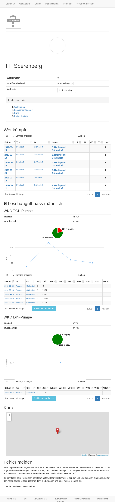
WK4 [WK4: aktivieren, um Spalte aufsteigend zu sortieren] (79, 281)
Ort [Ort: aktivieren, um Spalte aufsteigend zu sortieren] (35, 142)
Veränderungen (40, 499)
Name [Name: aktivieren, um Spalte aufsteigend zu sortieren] (55, 142)
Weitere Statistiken (86, 4)
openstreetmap (102, 455)
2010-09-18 (9, 290)
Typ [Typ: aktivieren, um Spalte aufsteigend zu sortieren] (18, 142)
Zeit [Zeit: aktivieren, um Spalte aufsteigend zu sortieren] (44, 281)
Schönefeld (38, 177)
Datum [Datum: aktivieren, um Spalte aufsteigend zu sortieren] (7, 142)
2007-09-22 (9, 303)
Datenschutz (102, 499)
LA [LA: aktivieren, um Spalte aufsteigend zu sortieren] (106, 142)
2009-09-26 (9, 294)
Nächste (105, 194)
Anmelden (11, 499)
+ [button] (9, 415)
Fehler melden (21, 116)
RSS (25, 499)
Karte (16, 113)
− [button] (9, 419)
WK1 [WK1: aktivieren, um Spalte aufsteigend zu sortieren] (52, 281)
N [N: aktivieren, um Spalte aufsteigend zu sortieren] (38, 281)
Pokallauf (20, 147)
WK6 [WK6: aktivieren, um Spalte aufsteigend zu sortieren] (96, 281)
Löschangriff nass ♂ (23, 110)
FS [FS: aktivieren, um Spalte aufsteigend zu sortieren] (99, 142)
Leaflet (84, 455)
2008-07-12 (9, 393)
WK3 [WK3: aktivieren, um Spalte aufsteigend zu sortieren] (70, 281)
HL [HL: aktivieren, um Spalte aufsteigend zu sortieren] (77, 142)
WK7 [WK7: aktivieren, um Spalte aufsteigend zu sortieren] (105, 281)
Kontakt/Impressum (82, 499)
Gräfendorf (38, 147)
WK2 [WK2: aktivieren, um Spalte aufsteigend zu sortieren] (61, 281)
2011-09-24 (9, 286)
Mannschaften (52, 4)
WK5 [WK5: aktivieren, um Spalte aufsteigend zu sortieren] (88, 281)
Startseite (10, 4)
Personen (67, 4)
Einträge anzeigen (18, 136)
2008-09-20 (9, 299)
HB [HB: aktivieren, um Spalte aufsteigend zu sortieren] (84, 142)
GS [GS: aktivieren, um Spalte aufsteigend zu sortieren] (91, 142)
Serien (38, 4)
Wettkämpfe (24, 4)
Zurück (90, 194)
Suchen (94, 136)
